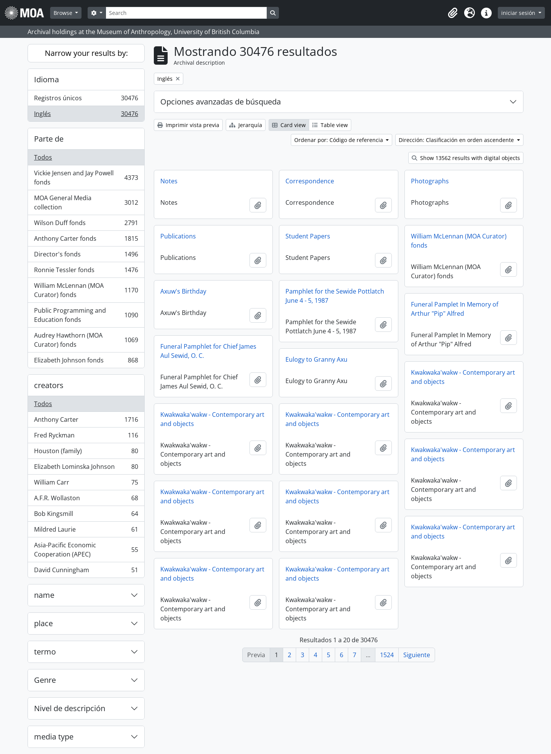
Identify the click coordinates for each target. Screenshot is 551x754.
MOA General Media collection (86, 202)
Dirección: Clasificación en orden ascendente (457, 140)
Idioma (46, 79)
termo (45, 651)
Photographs (430, 181)
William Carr (86, 484)
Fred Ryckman (86, 437)
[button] (452, 13)
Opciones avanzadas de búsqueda (220, 101)
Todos (43, 157)
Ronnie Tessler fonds (86, 271)
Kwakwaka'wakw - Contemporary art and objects (463, 377)
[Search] (186, 13)
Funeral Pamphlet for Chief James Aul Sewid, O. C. (208, 351)
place (43, 623)
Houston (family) (86, 452)
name (44, 595)
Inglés (86, 115)
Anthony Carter (86, 421)
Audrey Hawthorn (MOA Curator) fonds (86, 340)
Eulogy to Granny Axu (316, 359)
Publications (178, 236)
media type (53, 736)
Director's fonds (86, 256)
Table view (330, 125)
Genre (45, 680)
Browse (64, 12)
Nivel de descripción (69, 708)
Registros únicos (86, 99)
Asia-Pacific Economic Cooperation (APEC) (86, 549)
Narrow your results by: (86, 53)
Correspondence (309, 181)
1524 (387, 655)
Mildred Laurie (86, 531)
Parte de (49, 139)
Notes (169, 181)
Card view (289, 125)
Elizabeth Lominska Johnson (86, 468)
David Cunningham (86, 571)
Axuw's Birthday (183, 291)
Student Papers (307, 236)
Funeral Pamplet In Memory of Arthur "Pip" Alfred (454, 309)
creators (49, 385)
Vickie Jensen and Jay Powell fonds (86, 177)
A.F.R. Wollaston (86, 499)
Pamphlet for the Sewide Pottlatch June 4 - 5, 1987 (334, 296)
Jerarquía (245, 125)
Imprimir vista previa (188, 125)
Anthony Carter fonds (86, 240)
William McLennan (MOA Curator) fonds (86, 290)
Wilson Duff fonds (86, 224)
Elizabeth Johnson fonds (86, 362)
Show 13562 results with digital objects (466, 158)
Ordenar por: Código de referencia (339, 140)
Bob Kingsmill (86, 515)
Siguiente (416, 655)
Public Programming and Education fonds (86, 315)
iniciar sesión (519, 12)
